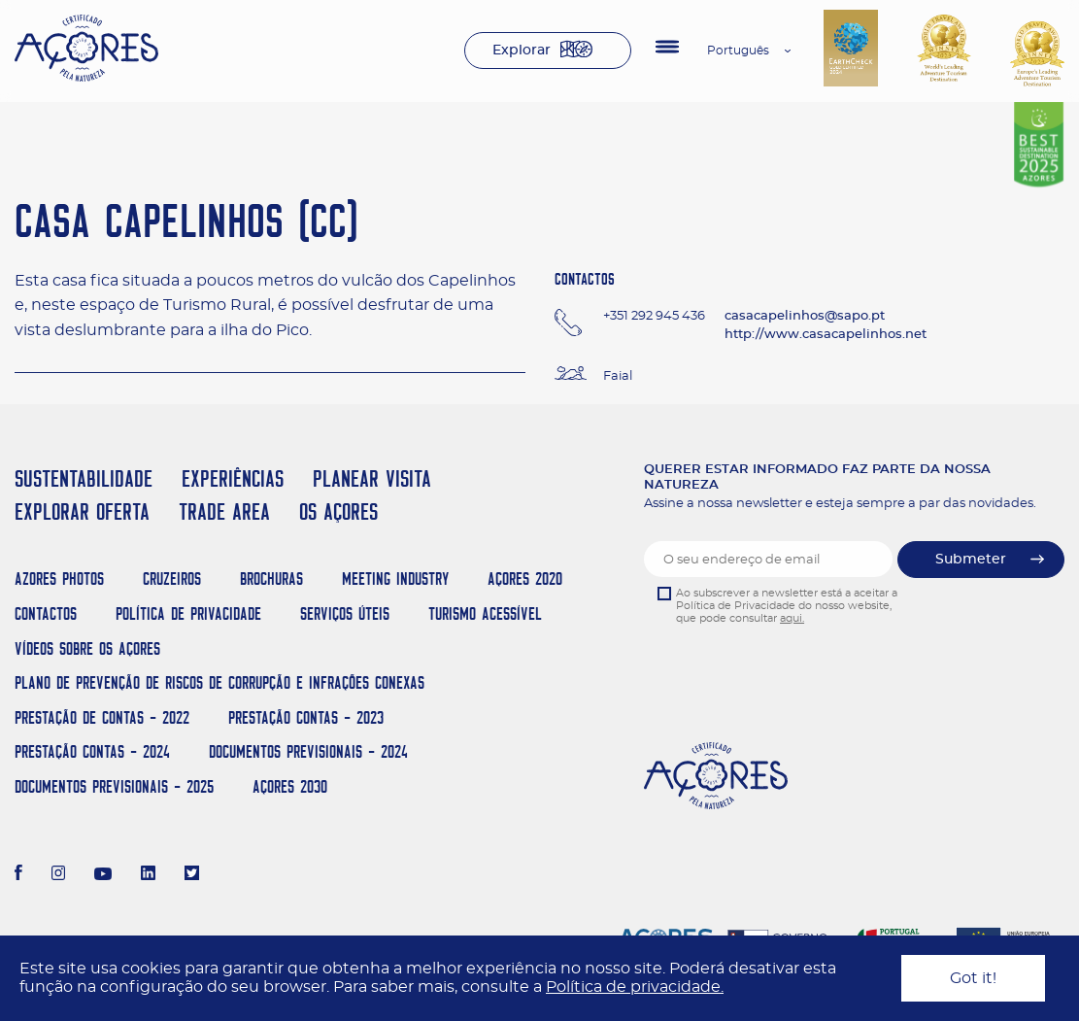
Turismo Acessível (485, 613)
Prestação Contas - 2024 (92, 751)
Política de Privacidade (188, 613)
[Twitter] (192, 875)
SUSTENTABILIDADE (83, 478)
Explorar (521, 50)
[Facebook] (18, 875)
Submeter (970, 559)
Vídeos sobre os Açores (87, 648)
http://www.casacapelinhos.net (826, 334)
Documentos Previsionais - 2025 (114, 786)
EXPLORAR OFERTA (82, 511)
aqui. (792, 618)
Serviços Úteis (344, 613)
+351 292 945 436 (654, 316)
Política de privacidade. (635, 987)
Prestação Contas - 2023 (306, 717)
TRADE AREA (224, 511)
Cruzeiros (172, 578)
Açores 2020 (525, 578)
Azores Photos (59, 578)
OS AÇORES (338, 511)
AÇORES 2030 (290, 786)
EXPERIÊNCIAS (233, 478)
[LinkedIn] (148, 875)
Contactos (46, 613)
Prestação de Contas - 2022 (102, 717)
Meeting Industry (395, 578)
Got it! (973, 978)
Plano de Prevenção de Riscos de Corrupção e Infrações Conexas (219, 682)
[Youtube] (103, 875)
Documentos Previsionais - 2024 (308, 751)
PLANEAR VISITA (372, 478)
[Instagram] (58, 875)
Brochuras (271, 578)
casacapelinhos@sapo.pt (805, 316)
